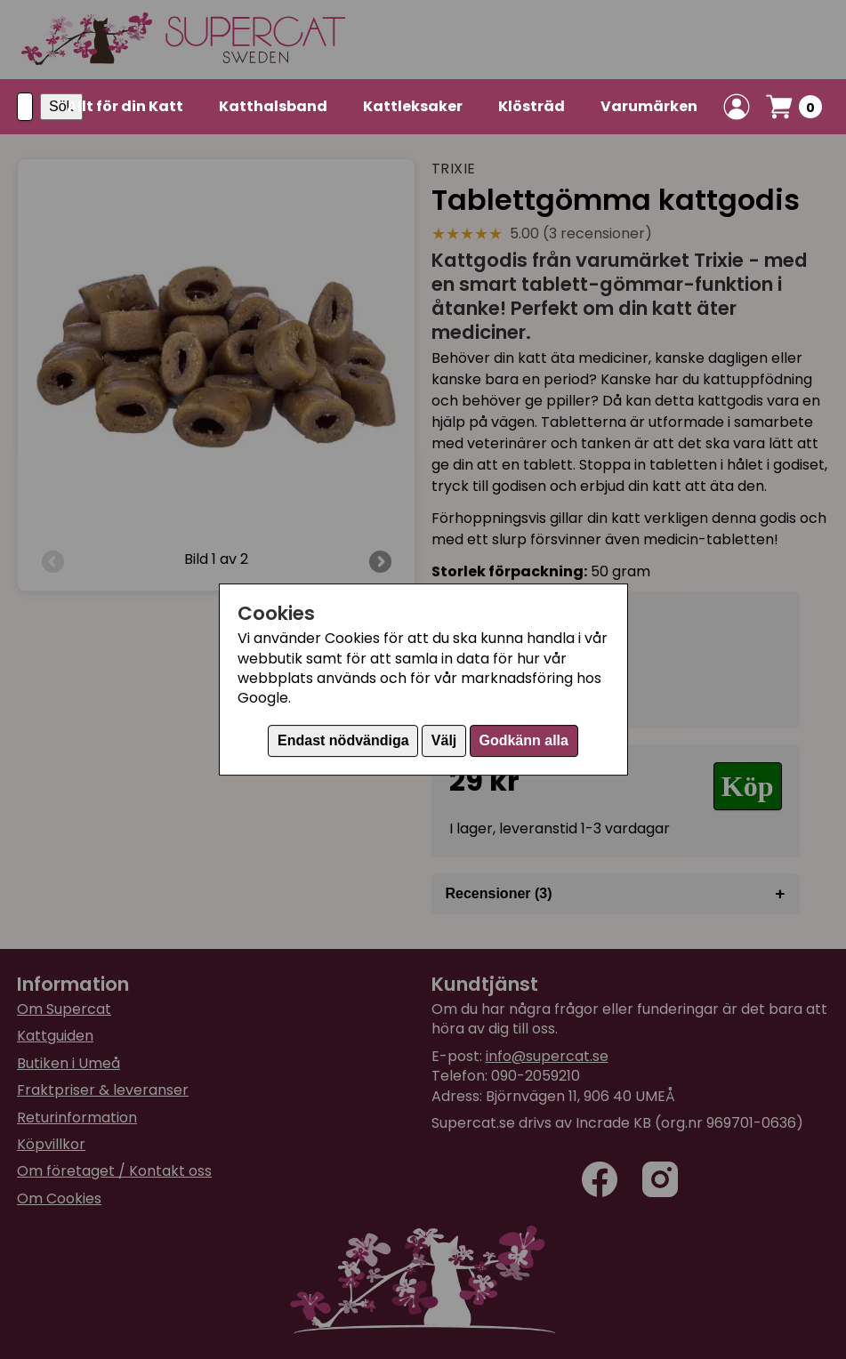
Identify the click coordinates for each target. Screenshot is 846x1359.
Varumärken (648, 106)
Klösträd (531, 106)
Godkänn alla (523, 740)
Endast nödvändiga (343, 740)
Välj (443, 740)
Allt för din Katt (125, 106)
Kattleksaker (413, 106)
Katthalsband (273, 106)
